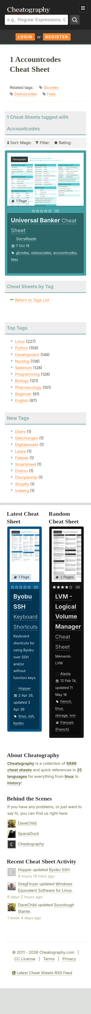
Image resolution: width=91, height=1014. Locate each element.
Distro (20, 431)
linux (22, 716)
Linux (20, 341)
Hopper (24, 688)
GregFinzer (28, 883)
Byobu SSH (59, 869)
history (14, 783)
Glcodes (50, 87)
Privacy (69, 958)
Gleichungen (26, 438)
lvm (72, 715)
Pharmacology (28, 387)
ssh (31, 716)
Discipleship (26, 477)
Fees (51, 94)
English (21, 400)
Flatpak (21, 457)
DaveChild (27, 823)
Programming (27, 374)
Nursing (22, 361)
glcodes (22, 253)
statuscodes (41, 253)
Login (25, 36)
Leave (20, 451)
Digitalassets (26, 444)
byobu (18, 723)
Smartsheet (25, 464)
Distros (21, 470)
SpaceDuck (28, 833)
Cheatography (20, 763)
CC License (24, 958)
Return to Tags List (32, 300)
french (65, 701)
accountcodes (64, 253)
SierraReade (26, 239)
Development (27, 354)
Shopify (22, 484)
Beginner (23, 394)
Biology (22, 380)
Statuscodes (25, 94)
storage (61, 715)
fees (14, 259)
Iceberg (22, 490)
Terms (49, 958)
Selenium (23, 367)
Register (56, 36)
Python (21, 348)
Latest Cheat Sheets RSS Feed (42, 972)
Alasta (65, 674)
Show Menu (83, 8)
